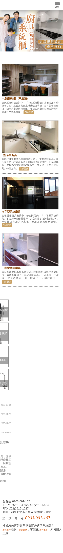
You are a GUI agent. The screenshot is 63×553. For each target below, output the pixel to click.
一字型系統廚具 (11, 268)
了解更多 (29, 112)
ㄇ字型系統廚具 (11, 211)
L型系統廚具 (9, 155)
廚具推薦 (43, 530)
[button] (26, 48)
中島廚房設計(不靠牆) (15, 98)
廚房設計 (7, 530)
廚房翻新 (23, 530)
